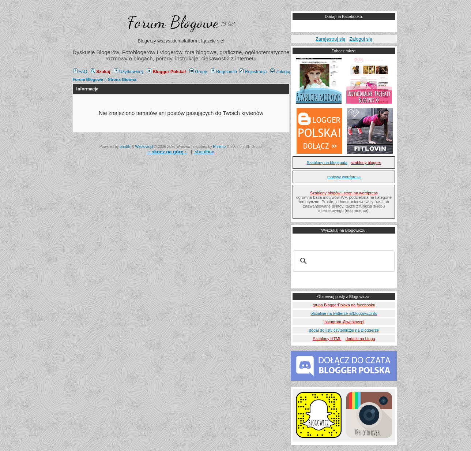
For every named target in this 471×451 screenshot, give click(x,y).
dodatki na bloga (360, 338)
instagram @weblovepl (344, 322)
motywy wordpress (344, 177)
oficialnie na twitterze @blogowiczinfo (343, 313)
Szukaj (100, 71)
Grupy (198, 71)
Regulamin (224, 71)
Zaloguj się (360, 39)
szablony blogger (366, 162)
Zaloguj (280, 71)
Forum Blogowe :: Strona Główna (104, 79)
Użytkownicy (129, 71)
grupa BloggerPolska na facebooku (344, 305)
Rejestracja (253, 71)
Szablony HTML (327, 338)
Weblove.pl (144, 147)
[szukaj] (343, 261)
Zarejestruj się (331, 39)
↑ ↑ (167, 151)
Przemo (219, 147)
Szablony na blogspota (327, 162)
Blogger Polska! (166, 71)
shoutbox (204, 151)
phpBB (125, 147)
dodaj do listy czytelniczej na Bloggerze (344, 330)
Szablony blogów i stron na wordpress (344, 193)
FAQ (80, 71)
